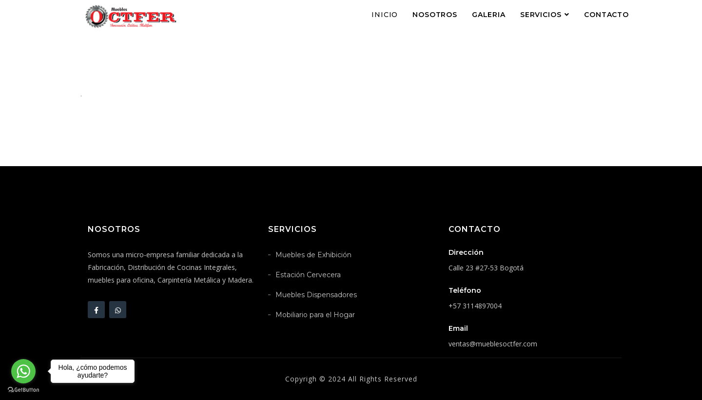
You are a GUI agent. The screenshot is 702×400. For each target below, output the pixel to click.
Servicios (541, 14)
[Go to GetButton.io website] (23, 390)
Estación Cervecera (308, 274)
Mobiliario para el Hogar (315, 314)
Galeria (489, 14)
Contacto (606, 14)
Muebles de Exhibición (313, 254)
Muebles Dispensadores (316, 294)
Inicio (384, 14)
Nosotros (434, 14)
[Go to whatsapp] (23, 371)
